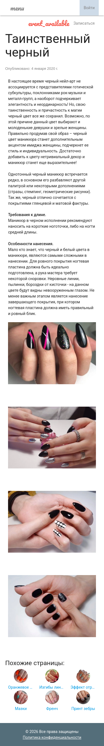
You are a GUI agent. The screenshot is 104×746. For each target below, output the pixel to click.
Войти (89, 8)
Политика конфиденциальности (52, 737)
